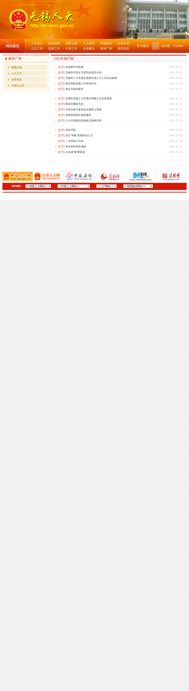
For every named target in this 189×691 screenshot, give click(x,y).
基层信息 (123, 48)
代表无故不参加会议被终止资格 (83, 109)
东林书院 (70, 129)
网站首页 (12, 46)
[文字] (61, 66)
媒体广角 (106, 48)
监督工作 (54, 48)
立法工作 (37, 48)
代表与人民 (17, 85)
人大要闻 (89, 43)
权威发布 (106, 43)
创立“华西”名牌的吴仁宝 (79, 135)
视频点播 (16, 67)
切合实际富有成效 (75, 146)
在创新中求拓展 (74, 66)
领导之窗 (71, 43)
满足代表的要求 (74, 89)
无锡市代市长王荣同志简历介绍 (83, 72)
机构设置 (54, 43)
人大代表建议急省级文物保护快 (83, 120)
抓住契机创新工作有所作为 (80, 83)
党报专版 (16, 79)
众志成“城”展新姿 (75, 151)
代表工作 (71, 48)
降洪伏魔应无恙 (74, 103)
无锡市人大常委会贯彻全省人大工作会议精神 (91, 78)
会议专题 (123, 43)
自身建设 (89, 48)
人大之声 (16, 73)
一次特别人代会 (74, 140)
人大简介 (37, 43)
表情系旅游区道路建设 (78, 114)
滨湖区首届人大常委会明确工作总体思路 (88, 98)
